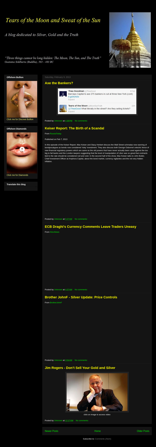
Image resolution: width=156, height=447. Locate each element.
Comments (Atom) (103, 439)
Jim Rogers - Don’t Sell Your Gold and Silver (80, 368)
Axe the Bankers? (59, 83)
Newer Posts (51, 431)
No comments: (81, 121)
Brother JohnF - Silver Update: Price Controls (81, 297)
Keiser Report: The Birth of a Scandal (74, 128)
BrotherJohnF (56, 302)
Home (97, 431)
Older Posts (143, 431)
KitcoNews (54, 232)
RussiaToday (55, 133)
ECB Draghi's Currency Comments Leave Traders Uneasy (90, 227)
